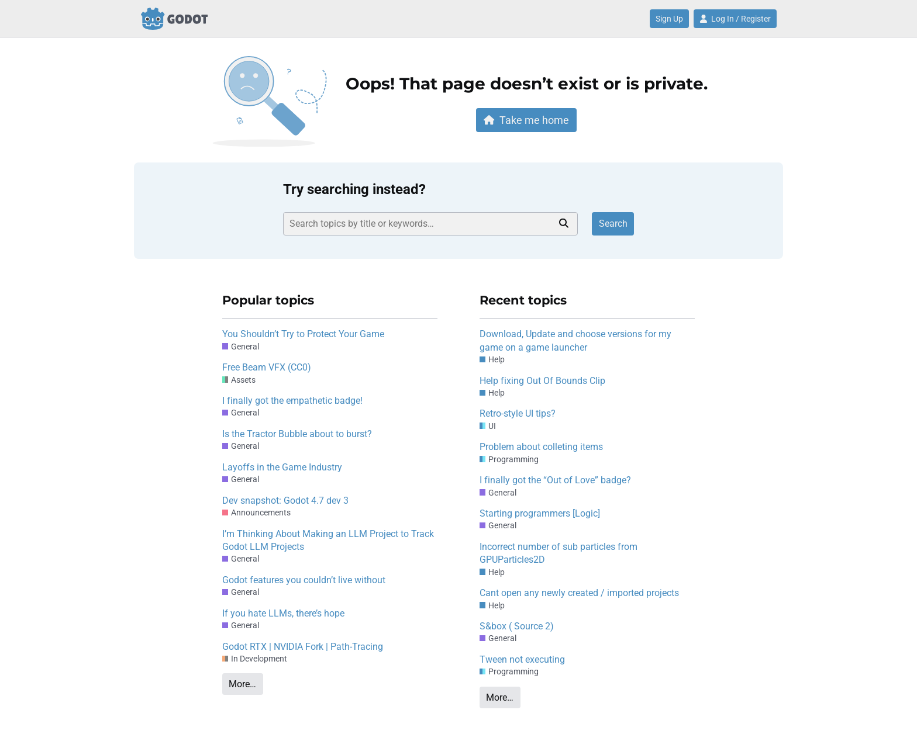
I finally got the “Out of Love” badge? (555, 480)
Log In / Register (735, 18)
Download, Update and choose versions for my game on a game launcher (575, 340)
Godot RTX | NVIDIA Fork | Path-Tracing (302, 646)
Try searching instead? (354, 189)
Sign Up (669, 18)
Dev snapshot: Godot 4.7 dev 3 (285, 500)
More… (242, 684)
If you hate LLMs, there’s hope (283, 613)
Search (613, 223)
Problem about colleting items (541, 446)
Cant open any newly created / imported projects (579, 592)
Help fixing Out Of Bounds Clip (542, 380)
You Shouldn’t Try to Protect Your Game (303, 334)
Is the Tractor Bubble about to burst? (297, 433)
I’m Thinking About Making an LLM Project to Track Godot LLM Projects (328, 540)
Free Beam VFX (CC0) (266, 367)
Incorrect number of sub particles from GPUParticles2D (558, 553)
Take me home (526, 120)
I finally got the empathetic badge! (292, 400)
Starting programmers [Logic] (540, 513)
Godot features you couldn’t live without (303, 580)
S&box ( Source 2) (517, 626)
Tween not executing (522, 659)
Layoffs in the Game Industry (282, 467)
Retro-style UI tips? (518, 413)
